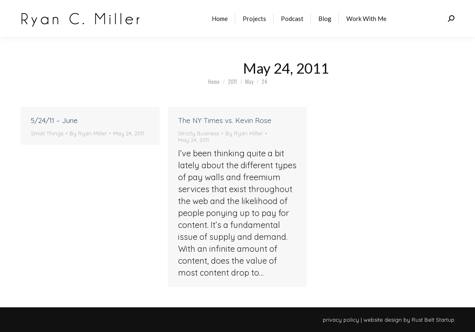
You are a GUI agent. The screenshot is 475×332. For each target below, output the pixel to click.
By (88, 133)
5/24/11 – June (54, 120)
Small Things (47, 133)
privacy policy (341, 319)
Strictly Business (198, 133)
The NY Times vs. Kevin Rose (224, 120)
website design (383, 319)
